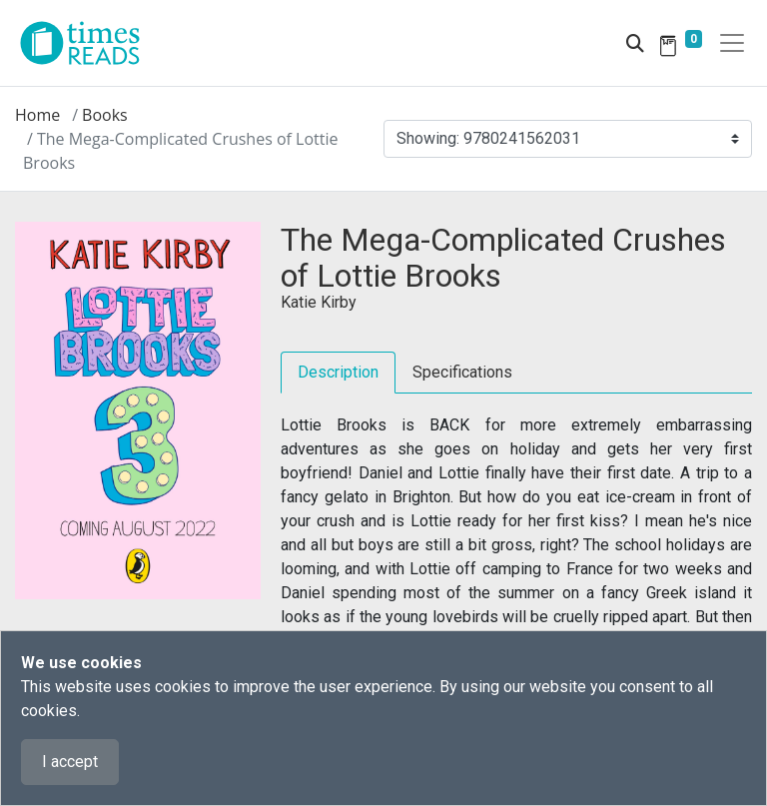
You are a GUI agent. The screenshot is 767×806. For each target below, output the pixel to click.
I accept (70, 761)
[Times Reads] (88, 43)
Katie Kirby (319, 302)
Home (37, 115)
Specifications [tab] (462, 372)
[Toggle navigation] (732, 43)
